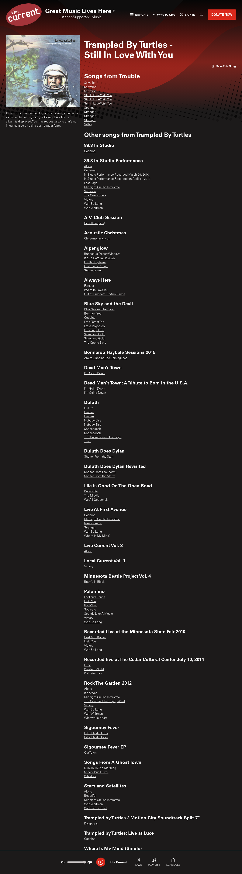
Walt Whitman (93, 208)
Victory (88, 199)
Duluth (88, 408)
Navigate (139, 14)
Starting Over (93, 270)
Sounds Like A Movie (98, 613)
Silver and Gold (94, 334)
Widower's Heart (95, 718)
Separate (90, 191)
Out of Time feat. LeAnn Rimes (104, 294)
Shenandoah (92, 429)
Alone (88, 166)
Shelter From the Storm (99, 456)
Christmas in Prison (97, 238)
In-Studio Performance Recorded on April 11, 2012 (117, 179)
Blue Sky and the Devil (99, 309)
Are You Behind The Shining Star (105, 358)
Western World (94, 669)
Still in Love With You (98, 103)
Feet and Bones (94, 597)
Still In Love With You (98, 95)
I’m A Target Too (94, 326)
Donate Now (221, 14)
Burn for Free (93, 313)
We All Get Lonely (96, 499)
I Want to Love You (96, 290)
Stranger (89, 107)
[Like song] (224, 66)
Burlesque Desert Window (101, 254)
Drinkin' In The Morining (100, 768)
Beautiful (90, 795)
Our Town (90, 752)
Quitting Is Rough (96, 266)
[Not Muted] (62, 862)
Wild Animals (93, 673)
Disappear (91, 823)
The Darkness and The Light (102, 437)
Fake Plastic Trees (96, 733)
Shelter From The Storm (100, 472)
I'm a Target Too (94, 322)
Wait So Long (93, 203)
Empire (89, 412)
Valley (88, 124)
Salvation (90, 82)
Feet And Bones (95, 637)
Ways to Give (164, 14)
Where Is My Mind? (97, 536)
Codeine (89, 151)
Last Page (90, 183)
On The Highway (95, 262)
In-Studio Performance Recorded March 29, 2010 (116, 174)
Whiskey (90, 776)
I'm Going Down (95, 392)
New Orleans (93, 523)
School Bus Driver (96, 772)
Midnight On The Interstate (102, 187)
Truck (87, 441)
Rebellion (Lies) (94, 223)
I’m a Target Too (94, 330)
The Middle (91, 495)
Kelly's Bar (91, 491)
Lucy (87, 665)
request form (51, 125)
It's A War (90, 605)
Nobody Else (92, 420)
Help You (90, 601)
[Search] (201, 14)
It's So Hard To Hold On (99, 258)
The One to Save (95, 195)
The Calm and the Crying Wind (104, 701)
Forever (89, 285)
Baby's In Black (94, 581)
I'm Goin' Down (94, 373)
